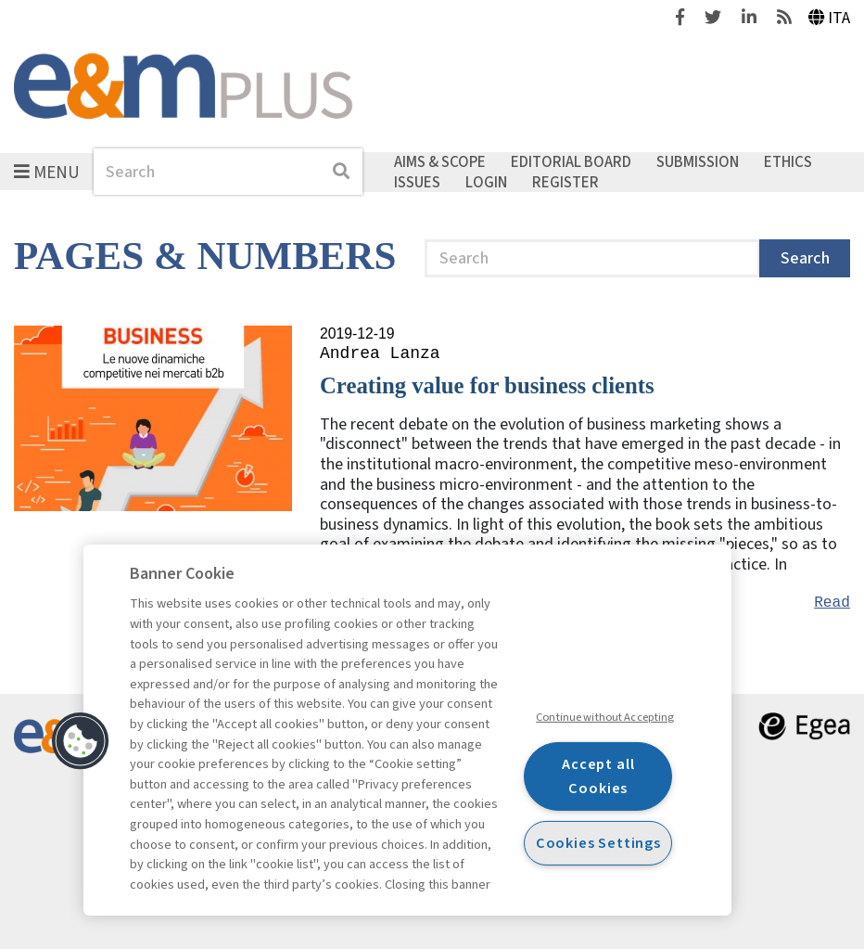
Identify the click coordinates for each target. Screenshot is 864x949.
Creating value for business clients (487, 385)
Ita (829, 18)
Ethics (788, 162)
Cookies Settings (598, 842)
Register (565, 182)
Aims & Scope (440, 162)
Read (832, 603)
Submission (697, 162)
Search (805, 258)
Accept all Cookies (598, 776)
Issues (417, 182)
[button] (80, 741)
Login (486, 182)
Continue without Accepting (605, 717)
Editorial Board (571, 162)
